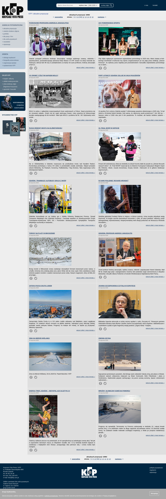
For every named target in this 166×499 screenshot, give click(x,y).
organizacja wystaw (9, 63)
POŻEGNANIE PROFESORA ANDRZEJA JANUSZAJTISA (49, 23)
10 (78, 17)
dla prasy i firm (8, 36)
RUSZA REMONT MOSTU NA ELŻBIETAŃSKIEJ (45, 128)
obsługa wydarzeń (9, 57)
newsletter (6, 42)
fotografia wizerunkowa (11, 60)
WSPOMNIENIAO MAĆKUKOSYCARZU (18, 105)
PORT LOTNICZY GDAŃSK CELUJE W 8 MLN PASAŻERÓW (119, 75)
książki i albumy (8, 79)
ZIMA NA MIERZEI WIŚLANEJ (39, 338)
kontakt (155, 5)
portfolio (6, 34)
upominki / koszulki (9, 89)
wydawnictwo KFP (9, 65)
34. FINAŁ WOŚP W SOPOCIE (109, 128)
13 (86, 17)
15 (90, 17)
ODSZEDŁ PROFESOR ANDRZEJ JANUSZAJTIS (115, 233)
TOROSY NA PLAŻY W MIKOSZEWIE (42, 233)
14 (88, 17)
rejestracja (6, 44)
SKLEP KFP (6, 75)
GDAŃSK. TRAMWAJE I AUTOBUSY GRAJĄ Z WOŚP (47, 181)
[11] (80, 17)
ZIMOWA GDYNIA (105, 338)
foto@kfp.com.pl (13, 477)
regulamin (153, 470)
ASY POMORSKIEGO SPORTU (109, 23)
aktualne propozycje (10, 28)
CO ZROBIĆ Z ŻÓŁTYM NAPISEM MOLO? (43, 75)
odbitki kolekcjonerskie (10, 81)
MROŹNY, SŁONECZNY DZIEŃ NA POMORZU (114, 391)
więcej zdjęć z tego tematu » (85, 67)
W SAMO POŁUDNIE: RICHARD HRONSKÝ (113, 181)
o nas (146, 5)
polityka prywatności (156, 468)
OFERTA (5, 54)
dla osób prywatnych (10, 39)
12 (83, 17)
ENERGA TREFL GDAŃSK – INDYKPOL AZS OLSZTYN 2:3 (49, 391)
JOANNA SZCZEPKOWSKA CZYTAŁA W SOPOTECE (117, 286)
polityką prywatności (51, 496)
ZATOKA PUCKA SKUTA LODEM (40, 286)
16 (92, 17)
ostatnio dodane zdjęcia (11, 31)
